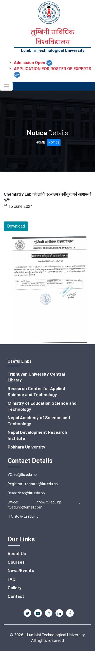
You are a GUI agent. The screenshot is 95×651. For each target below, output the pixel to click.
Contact (16, 596)
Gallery (15, 587)
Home (40, 142)
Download (16, 226)
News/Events (21, 570)
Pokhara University (26, 447)
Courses (16, 562)
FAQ (11, 579)
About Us (17, 553)
